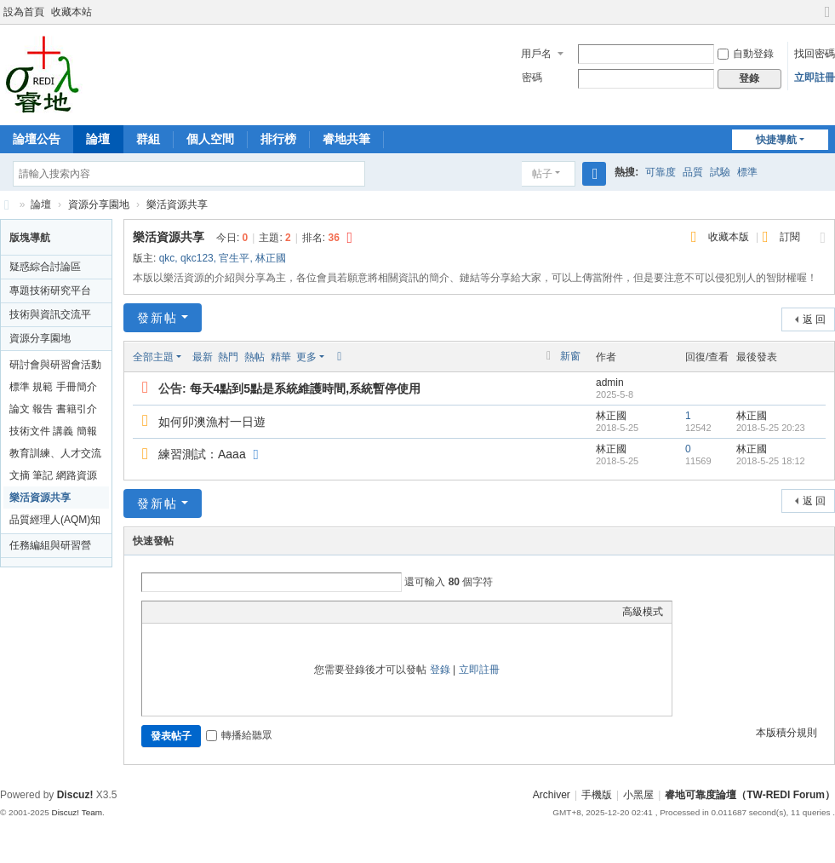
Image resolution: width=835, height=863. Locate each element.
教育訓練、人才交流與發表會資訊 (55, 455)
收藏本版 (730, 237)
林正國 (270, 258)
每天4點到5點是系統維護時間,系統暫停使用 (305, 388)
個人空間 (210, 139)
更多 (306, 357)
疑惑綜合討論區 (45, 267)
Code (257, 611)
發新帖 (157, 318)
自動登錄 (746, 54)
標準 (747, 172)
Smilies (278, 611)
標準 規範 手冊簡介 (53, 387)
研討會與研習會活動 (55, 365)
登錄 (440, 670)
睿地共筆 (346, 139)
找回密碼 (814, 54)
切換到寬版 (827, 19)
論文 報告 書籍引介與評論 (53, 411)
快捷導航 (776, 140)
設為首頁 (23, 12)
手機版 (596, 795)
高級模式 (642, 612)
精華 (281, 357)
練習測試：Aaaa (202, 454)
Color (171, 611)
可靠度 (660, 172)
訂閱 (790, 237)
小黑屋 (638, 795)
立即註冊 (814, 77)
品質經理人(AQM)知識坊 (54, 522)
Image (193, 611)
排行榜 (278, 139)
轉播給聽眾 (239, 735)
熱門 (228, 357)
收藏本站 (71, 12)
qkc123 (197, 258)
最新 (202, 357)
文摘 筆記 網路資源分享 (53, 477)
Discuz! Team (76, 812)
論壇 (98, 139)
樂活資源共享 (177, 204)
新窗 (570, 356)
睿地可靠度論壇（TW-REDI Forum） (7, 205)
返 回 (814, 319)
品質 (693, 172)
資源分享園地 (98, 204)
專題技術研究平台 (50, 290)
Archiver (551, 795)
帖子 (542, 174)
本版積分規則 (786, 733)
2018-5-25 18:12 (770, 461)
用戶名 (536, 54)
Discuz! (75, 795)
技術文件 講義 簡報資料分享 (53, 433)
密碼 (532, 77)
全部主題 (153, 357)
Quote (235, 611)
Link (214, 611)
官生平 (234, 258)
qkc (167, 258)
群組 (148, 139)
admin (610, 382)
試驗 (720, 172)
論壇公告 (36, 139)
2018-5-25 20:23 (770, 428)
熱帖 (254, 357)
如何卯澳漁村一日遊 (212, 422)
